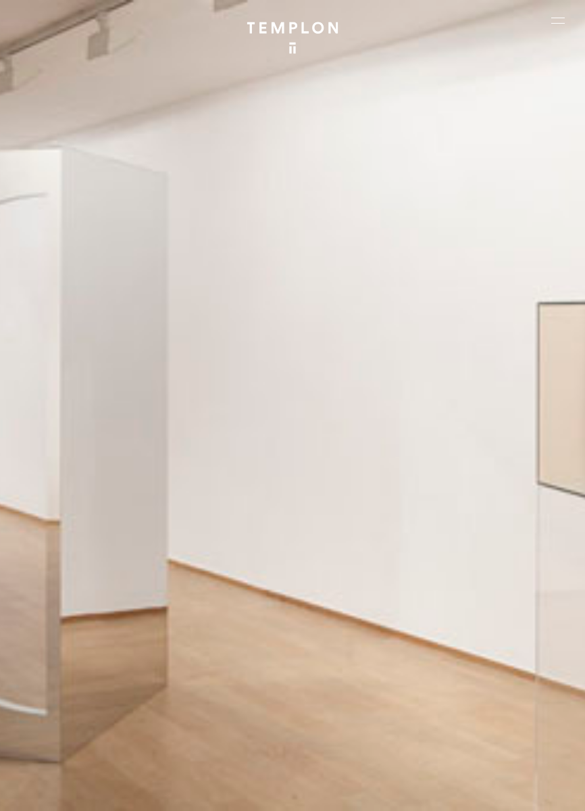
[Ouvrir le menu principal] (558, 20)
